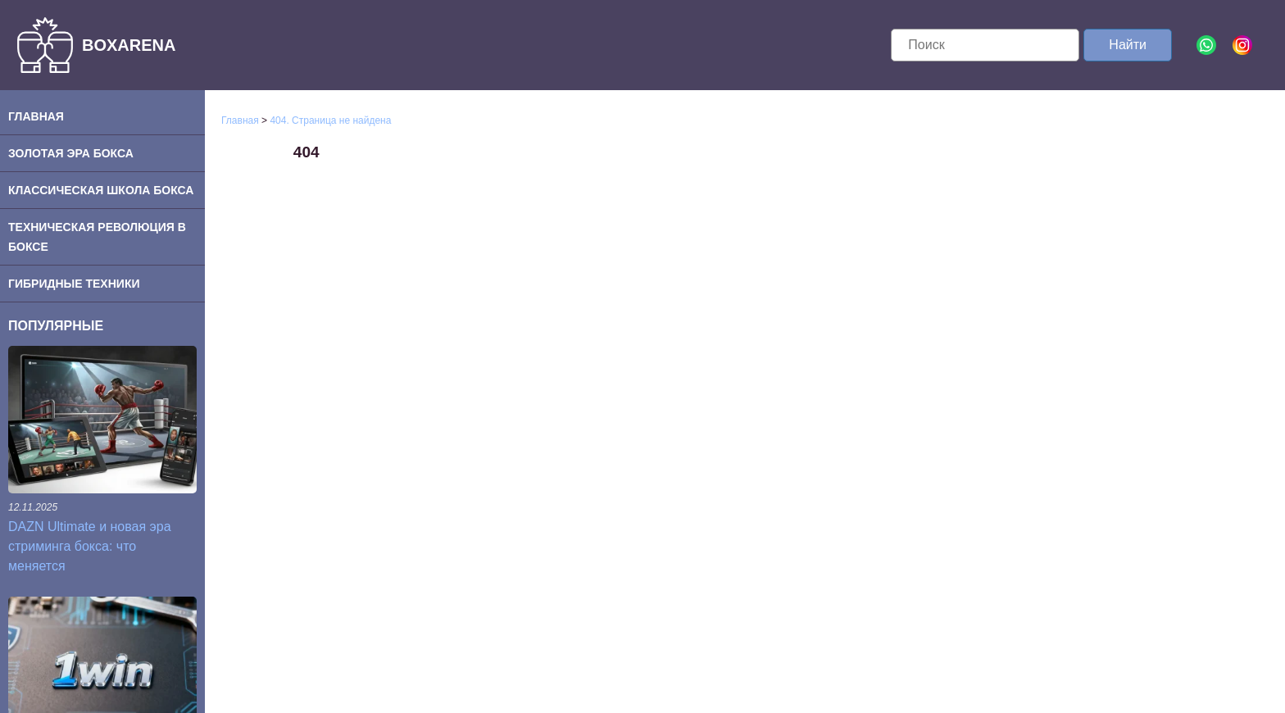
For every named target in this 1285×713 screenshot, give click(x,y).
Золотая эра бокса (71, 153)
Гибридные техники (74, 283)
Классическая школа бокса (100, 190)
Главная (36, 116)
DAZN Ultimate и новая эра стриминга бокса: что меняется (89, 546)
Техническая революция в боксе (97, 236)
